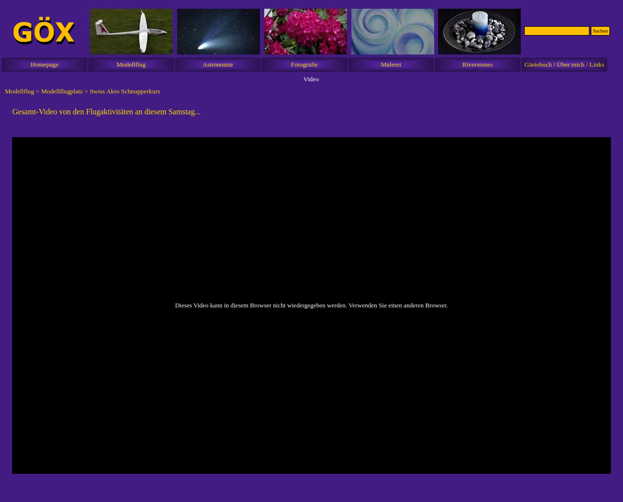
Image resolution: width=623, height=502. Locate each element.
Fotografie (304, 64)
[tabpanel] (311, 112)
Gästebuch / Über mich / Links (565, 64)
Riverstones (477, 64)
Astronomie (217, 64)
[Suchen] (556, 31)
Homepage (45, 64)
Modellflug (131, 64)
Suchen (600, 31)
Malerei (391, 64)
